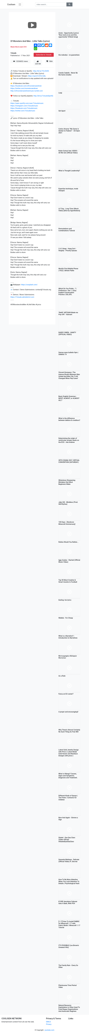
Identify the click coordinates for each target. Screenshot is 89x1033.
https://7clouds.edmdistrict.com (22, 297)
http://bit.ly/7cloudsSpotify (43, 96)
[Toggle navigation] (20, 4)
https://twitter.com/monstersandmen (24, 88)
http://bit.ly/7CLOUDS (41, 71)
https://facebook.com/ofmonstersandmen (26, 86)
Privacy (48, 1024)
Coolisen (11, 4)
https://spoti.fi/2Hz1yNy (37, 76)
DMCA (48, 1022)
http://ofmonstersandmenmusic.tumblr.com (26, 91)
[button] (69, 4)
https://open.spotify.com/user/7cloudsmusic (26, 103)
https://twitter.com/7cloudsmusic (22, 111)
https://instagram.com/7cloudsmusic (24, 106)
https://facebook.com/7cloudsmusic (23, 108)
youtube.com (49, 1030)
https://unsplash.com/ (29, 285)
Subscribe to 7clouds (43, 55)
